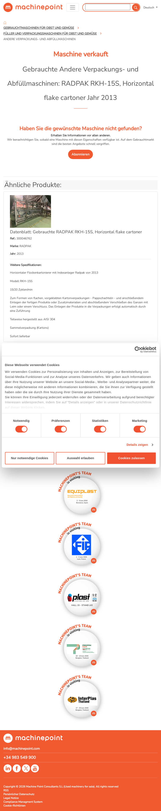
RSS (5, 790)
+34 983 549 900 (19, 757)
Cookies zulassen (131, 458)
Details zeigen (137, 444)
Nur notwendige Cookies (29, 458)
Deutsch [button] (149, 7)
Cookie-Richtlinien (14, 806)
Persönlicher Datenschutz (18, 794)
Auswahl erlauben (80, 458)
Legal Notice (11, 798)
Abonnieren (80, 154)
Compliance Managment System (23, 802)
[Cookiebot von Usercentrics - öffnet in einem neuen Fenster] (137, 349)
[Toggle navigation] (72, 7)
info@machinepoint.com (21, 748)
